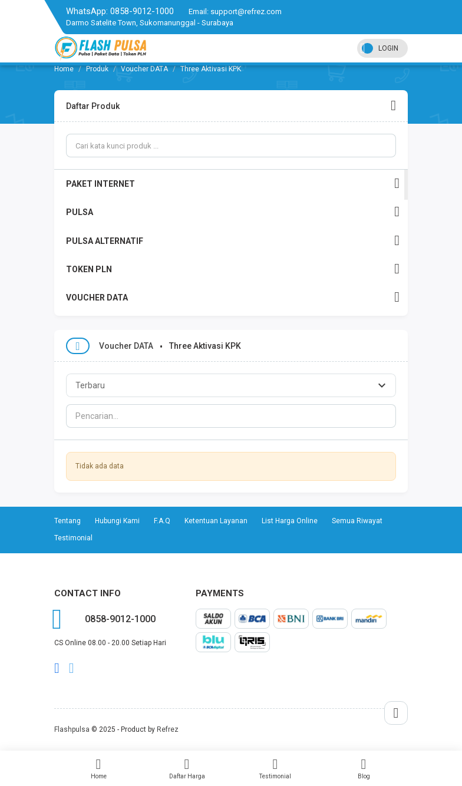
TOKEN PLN (233, 269)
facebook (57, 668)
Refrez (168, 729)
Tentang (67, 521)
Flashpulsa (72, 729)
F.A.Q (162, 521)
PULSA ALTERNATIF (233, 241)
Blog (363, 768)
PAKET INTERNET (233, 183)
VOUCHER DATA (233, 297)
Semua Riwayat (357, 521)
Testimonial (275, 768)
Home (98, 768)
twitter (71, 668)
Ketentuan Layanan (216, 521)
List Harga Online (290, 521)
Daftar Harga (187, 768)
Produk (97, 69)
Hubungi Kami (117, 521)
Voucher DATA (144, 69)
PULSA (233, 212)
